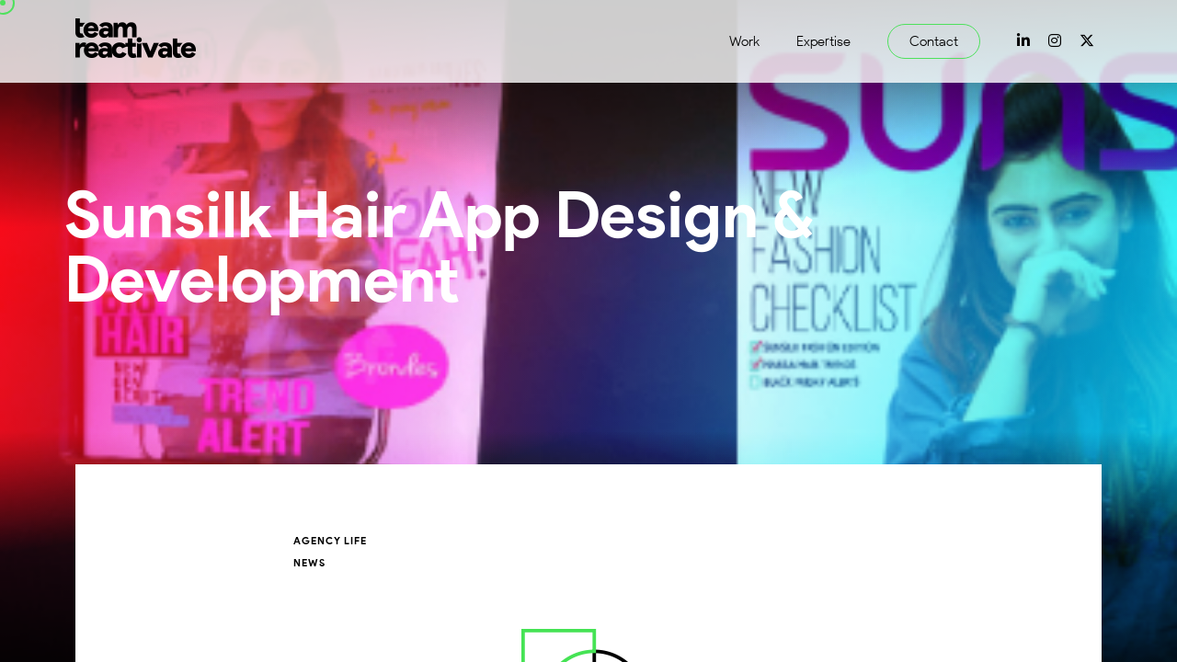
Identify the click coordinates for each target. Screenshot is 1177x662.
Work (744, 41)
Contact (933, 41)
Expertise (823, 41)
